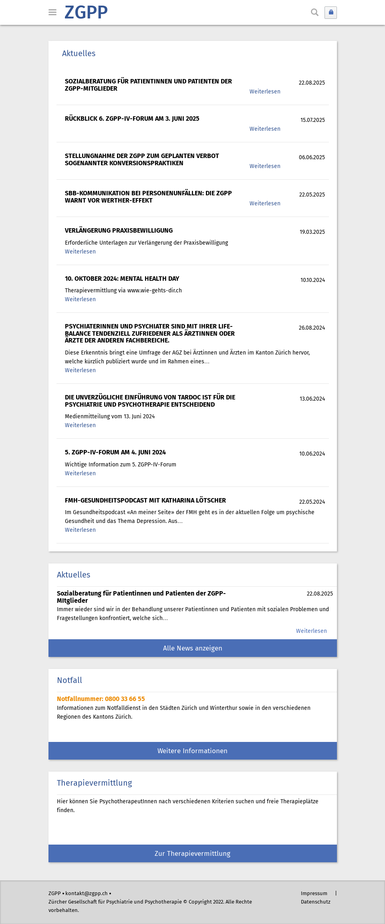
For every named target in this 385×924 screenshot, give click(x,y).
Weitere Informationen (192, 751)
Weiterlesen (265, 91)
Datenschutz (316, 902)
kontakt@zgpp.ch (86, 894)
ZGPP (86, 13)
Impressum (314, 894)
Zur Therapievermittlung (192, 854)
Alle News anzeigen (192, 648)
